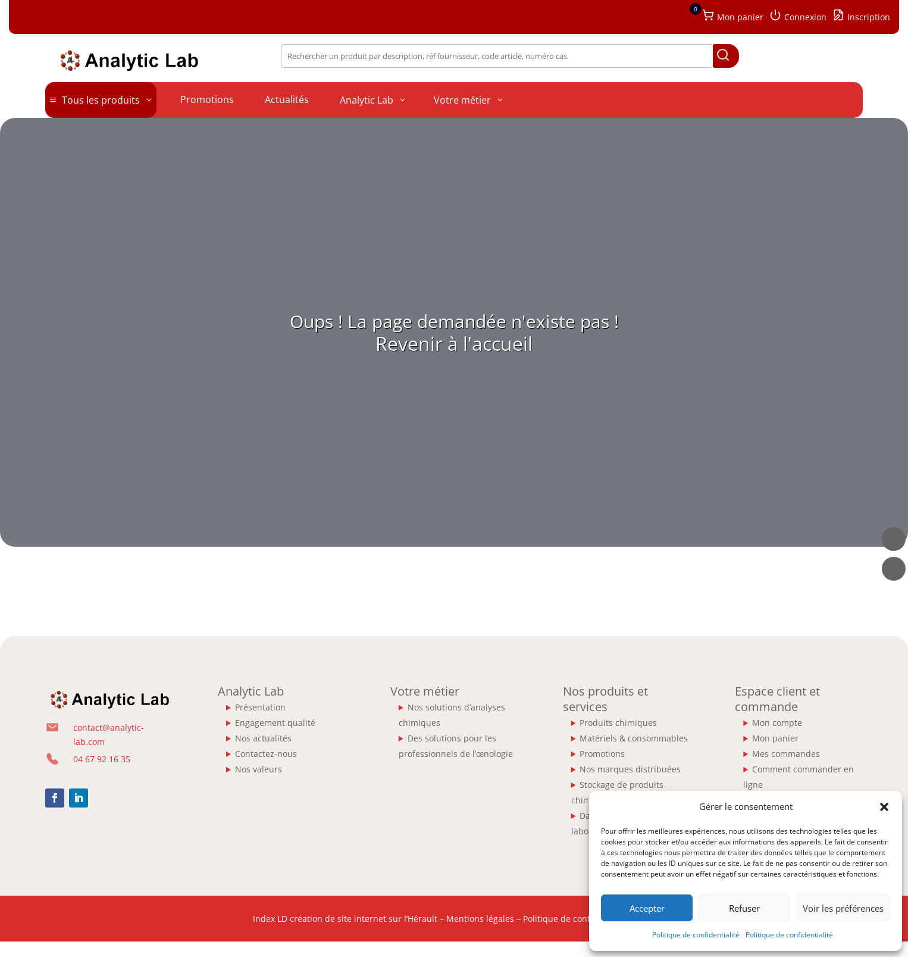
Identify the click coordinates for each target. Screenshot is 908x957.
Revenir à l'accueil (454, 343)
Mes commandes (786, 753)
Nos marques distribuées (630, 769)
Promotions (602, 753)
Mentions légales (480, 918)
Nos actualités (263, 738)
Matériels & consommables (634, 738)
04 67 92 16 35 (101, 759)
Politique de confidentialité (696, 935)
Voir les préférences (843, 908)
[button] (884, 807)
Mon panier (775, 738)
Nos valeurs (258, 769)
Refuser (744, 908)
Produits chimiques (618, 722)
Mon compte (777, 722)
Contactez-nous (266, 753)
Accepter (647, 908)
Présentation (260, 707)
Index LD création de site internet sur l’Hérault (345, 918)
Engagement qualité (275, 722)
